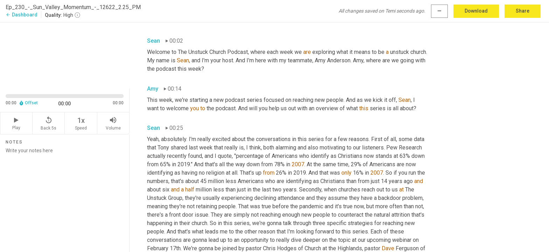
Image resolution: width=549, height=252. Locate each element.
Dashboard (21, 15)
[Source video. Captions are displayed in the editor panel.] (65, 54)
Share (522, 11)
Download (476, 11)
